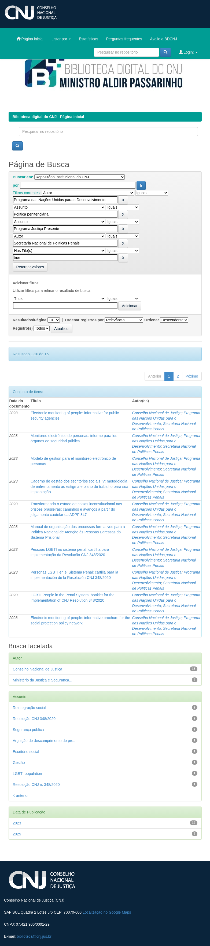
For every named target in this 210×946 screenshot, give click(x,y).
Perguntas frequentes (124, 39)
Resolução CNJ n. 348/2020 (36, 784)
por (16, 185)
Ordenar (151, 320)
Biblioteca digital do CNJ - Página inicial (48, 117)
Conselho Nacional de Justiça (157, 413)
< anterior (21, 795)
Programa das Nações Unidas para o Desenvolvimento (166, 418)
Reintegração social (29, 708)
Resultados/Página (29, 320)
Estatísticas (88, 39)
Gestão (19, 762)
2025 (17, 834)
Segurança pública (28, 730)
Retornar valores (30, 267)
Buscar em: (23, 177)
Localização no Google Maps (107, 912)
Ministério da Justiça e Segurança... (42, 680)
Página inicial (30, 38)
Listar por (61, 39)
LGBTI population (27, 773)
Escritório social (26, 751)
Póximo (192, 376)
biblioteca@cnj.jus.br (34, 936)
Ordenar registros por (84, 320)
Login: (188, 52)
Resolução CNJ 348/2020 (34, 719)
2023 (17, 823)
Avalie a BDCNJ (163, 39)
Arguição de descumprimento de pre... (44, 740)
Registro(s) (23, 328)
